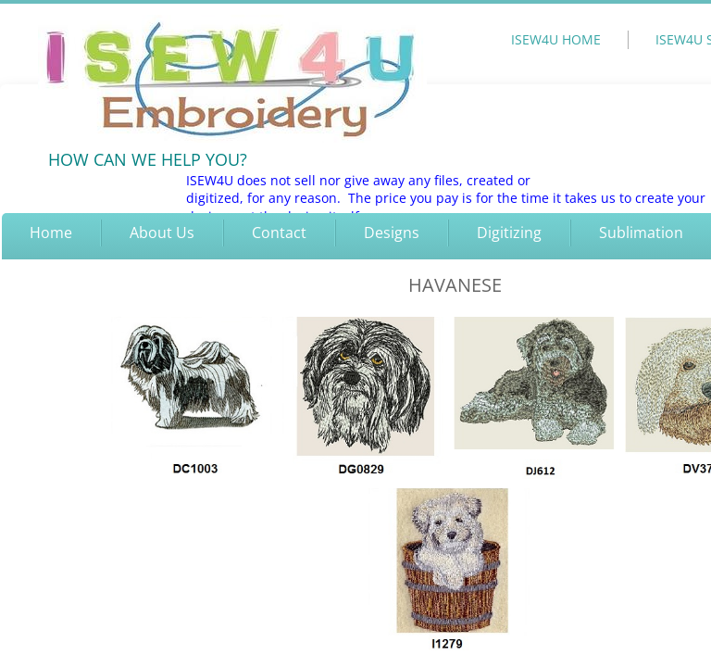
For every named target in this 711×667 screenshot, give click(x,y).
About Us (162, 232)
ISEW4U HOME (556, 39)
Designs (391, 232)
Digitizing (509, 232)
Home (51, 232)
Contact (279, 232)
